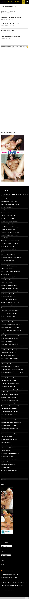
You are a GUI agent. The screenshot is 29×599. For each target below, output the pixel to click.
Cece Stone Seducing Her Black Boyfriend (11, 330)
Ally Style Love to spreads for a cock (9, 226)
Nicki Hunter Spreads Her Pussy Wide (10, 366)
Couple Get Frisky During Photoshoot (10, 383)
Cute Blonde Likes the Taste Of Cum (10, 310)
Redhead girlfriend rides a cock (8, 447)
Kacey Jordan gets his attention (8, 433)
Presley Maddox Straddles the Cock (11, 23)
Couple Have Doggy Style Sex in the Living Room (12, 369)
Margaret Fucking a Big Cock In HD (9, 439)
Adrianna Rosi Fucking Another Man (11, 17)
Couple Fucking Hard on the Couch (9, 411)
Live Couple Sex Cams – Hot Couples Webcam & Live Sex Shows (11, 2)
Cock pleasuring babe (6, 450)
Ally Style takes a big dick (7, 207)
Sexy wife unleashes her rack (8, 445)
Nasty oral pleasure (5, 442)
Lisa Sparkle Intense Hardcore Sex (9, 307)
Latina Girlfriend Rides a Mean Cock (9, 344)
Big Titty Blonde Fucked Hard (8, 316)
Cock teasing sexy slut (6, 436)
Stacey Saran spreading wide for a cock (10, 204)
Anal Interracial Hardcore (5, 590)
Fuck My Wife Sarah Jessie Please (9, 277)
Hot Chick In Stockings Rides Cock (9, 459)
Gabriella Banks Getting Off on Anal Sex (10, 335)
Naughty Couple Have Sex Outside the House (12, 347)
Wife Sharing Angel (5, 274)
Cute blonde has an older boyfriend (9, 428)
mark (10, 12)
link (28, 575)
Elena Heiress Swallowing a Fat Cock (9, 355)
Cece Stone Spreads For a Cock (8, 380)
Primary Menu (27, 2)
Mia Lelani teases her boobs (7, 218)
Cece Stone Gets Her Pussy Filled (9, 313)
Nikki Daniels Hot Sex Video (7, 319)
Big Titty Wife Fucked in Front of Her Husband (12, 372)
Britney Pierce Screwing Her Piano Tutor (10, 419)
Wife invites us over (5, 431)
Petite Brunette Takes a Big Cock (9, 417)
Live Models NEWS (7, 571)
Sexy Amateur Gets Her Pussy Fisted (10, 302)
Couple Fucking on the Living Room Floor (10, 403)
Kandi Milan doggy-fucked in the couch (10, 232)
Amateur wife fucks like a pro (8, 229)
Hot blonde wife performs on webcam (10, 453)
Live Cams (3, 564)
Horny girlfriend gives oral (7, 456)
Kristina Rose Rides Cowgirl (7, 282)
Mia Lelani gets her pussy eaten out (9, 221)
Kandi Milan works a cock (8, 11)
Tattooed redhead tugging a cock (9, 470)
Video (2, 12)
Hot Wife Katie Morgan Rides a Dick (9, 358)
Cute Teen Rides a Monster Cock (9, 408)
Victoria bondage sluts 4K (7, 268)
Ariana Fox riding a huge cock (8, 238)
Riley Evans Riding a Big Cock (8, 296)
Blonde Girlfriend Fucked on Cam (9, 285)
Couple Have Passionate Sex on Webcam (11, 391)
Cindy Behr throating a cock (7, 198)
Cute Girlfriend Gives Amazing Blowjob (10, 361)
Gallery (2, 25)
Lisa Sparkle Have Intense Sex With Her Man (11, 324)
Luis (13, 25)
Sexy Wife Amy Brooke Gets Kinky (9, 349)
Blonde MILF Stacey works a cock (9, 201)
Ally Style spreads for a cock (7, 210)
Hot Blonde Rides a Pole (6, 467)
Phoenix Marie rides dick (6, 212)
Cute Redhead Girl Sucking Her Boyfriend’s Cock (12, 389)
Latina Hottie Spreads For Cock (8, 397)
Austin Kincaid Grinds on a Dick (8, 352)
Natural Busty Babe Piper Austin (8, 414)
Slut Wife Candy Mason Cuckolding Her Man (11, 291)
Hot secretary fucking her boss (8, 249)
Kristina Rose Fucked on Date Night (9, 288)
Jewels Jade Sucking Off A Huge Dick (10, 327)
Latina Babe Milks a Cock (7, 30)
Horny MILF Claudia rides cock (8, 254)
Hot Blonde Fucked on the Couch (9, 425)
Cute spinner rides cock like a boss (9, 224)
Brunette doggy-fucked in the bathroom (10, 271)
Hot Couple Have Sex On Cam (8, 293)
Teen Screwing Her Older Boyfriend (10, 36)
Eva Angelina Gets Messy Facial (8, 377)
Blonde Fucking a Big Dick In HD (8, 464)
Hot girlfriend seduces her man (8, 473)
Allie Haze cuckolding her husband (9, 265)
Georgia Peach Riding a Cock (8, 333)
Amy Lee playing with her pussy (8, 260)
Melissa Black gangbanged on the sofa (10, 240)
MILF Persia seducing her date (8, 252)
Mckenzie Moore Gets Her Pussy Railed (10, 405)
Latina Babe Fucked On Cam (7, 321)
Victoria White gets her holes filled (9, 235)
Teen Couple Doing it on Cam (8, 386)
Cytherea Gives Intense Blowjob (9, 299)
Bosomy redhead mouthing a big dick (9, 243)
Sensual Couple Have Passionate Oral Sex (11, 375)
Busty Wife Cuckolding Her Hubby (9, 305)
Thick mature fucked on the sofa (8, 215)
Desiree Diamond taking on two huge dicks (11, 257)
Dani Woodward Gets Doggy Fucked (9, 394)
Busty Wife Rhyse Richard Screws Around (11, 422)
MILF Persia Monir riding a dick (8, 246)
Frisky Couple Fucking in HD (7, 341)
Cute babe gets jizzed (6, 461)
